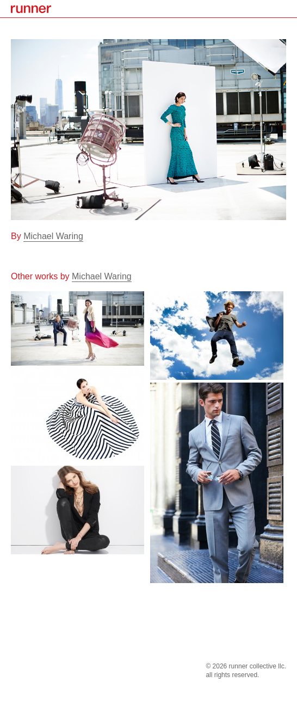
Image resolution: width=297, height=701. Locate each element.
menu (286, 8)
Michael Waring (53, 236)
